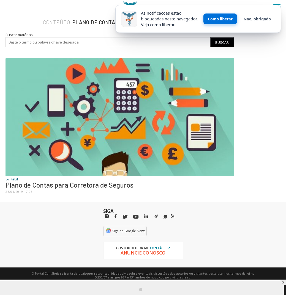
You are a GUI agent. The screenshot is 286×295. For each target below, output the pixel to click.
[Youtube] (136, 217)
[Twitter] (125, 217)
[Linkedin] (146, 216)
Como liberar (220, 18)
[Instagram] (106, 216)
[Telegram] (155, 217)
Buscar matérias (19, 34)
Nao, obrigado (257, 18)
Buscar (222, 42)
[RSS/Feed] (172, 216)
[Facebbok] (115, 216)
